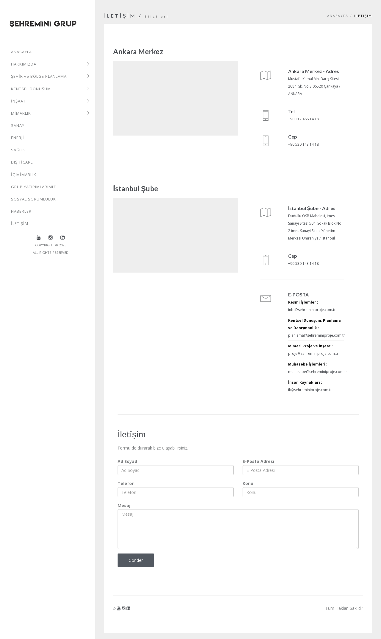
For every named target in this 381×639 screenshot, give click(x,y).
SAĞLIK (18, 150)
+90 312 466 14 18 (303, 119)
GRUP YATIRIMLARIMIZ (33, 186)
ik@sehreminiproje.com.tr (310, 389)
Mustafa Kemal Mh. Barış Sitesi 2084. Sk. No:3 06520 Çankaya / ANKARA (314, 86)
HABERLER (21, 211)
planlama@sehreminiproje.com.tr (316, 335)
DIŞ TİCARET (23, 162)
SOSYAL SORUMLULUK (33, 198)
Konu (248, 483)
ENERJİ (17, 137)
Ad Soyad (127, 461)
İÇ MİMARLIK (23, 174)
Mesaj (124, 505)
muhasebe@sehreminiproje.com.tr (317, 371)
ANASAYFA (21, 52)
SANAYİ (18, 125)
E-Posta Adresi (258, 461)
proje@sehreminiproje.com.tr (313, 353)
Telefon (126, 483)
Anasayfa (337, 15)
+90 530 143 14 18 (303, 144)
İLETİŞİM (19, 223)
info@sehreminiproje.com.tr (312, 309)
